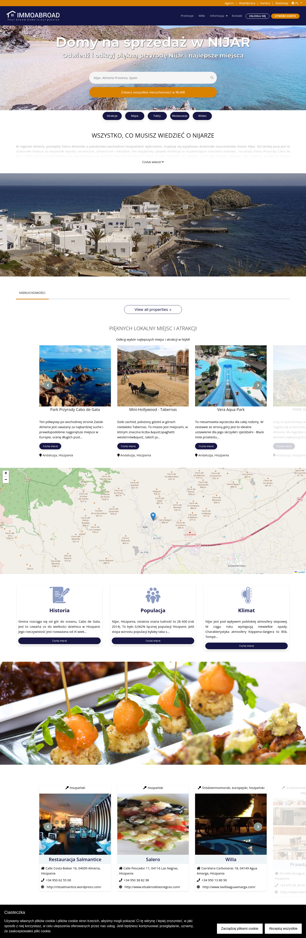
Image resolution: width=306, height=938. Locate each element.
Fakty (157, 115)
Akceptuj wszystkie (283, 928)
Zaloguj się (257, 16)
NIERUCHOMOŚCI (32, 293)
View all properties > (153, 309)
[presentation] (48, 385)
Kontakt (236, 16)
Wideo (202, 115)
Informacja (216, 16)
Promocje (185, 16)
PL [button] (295, 3)
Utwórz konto (285, 16)
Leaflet (299, 572)
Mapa (134, 115)
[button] (153, 516)
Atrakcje (112, 115)
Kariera (265, 3)
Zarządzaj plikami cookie (239, 928)
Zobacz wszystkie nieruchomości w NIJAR (153, 92)
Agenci (229, 3)
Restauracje (179, 115)
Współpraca (247, 3)
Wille (200, 16)
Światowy (281, 3)
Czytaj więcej (153, 162)
